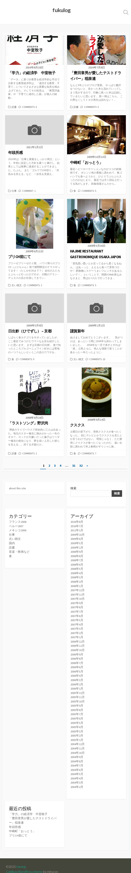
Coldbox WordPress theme (24, 864)
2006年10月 (77, 647)
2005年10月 (77, 697)
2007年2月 (76, 630)
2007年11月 (77, 592)
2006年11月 (77, 642)
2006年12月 (77, 638)
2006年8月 (76, 655)
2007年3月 (76, 626)
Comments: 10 (97, 359)
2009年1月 (76, 546)
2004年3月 (76, 776)
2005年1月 (76, 734)
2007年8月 (76, 605)
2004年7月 (76, 759)
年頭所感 (15, 820)
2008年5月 (76, 567)
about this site (18, 488)
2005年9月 (76, 701)
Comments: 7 (89, 453)
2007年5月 (76, 617)
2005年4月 (76, 722)
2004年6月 (76, 764)
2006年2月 (76, 680)
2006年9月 (76, 651)
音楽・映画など (19, 551)
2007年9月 (76, 601)
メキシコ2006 (17, 530)
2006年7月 (76, 659)
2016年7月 (76, 526)
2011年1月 (76, 530)
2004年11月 (77, 743)
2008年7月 (76, 559)
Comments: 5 (89, 190)
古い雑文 (16, 285)
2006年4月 (76, 672)
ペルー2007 (16, 526)
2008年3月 (76, 576)
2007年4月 (76, 622)
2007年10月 (77, 597)
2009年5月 (76, 542)
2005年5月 (76, 718)
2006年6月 (76, 663)
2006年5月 (76, 668)
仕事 (14, 190)
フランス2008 (17, 521)
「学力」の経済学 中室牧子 (28, 807)
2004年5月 (76, 768)
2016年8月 (76, 521)
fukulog (21, 859)
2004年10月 (77, 747)
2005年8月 (76, 705)
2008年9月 (76, 551)
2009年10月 (77, 534)
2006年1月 (76, 684)
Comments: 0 (91, 107)
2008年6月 (76, 563)
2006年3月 (76, 676)
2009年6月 (76, 538)
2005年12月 (77, 688)
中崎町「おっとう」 (22, 824)
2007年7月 (76, 609)
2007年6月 (76, 613)
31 (73, 465)
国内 (12, 542)
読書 (14, 107)
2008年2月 (76, 580)
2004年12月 (77, 739)
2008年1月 (76, 584)
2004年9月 (76, 751)
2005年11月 (77, 693)
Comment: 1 (29, 190)
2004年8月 (76, 755)
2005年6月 (76, 713)
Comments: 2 (34, 285)
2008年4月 (76, 571)
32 (81, 465)
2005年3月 (76, 726)
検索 (73, 488)
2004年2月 (76, 780)
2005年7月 (76, 709)
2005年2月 (76, 730)
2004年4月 (76, 772)
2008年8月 (76, 555)
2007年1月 (76, 634)
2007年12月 (77, 588)
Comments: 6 (29, 107)
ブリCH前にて (18, 828)
